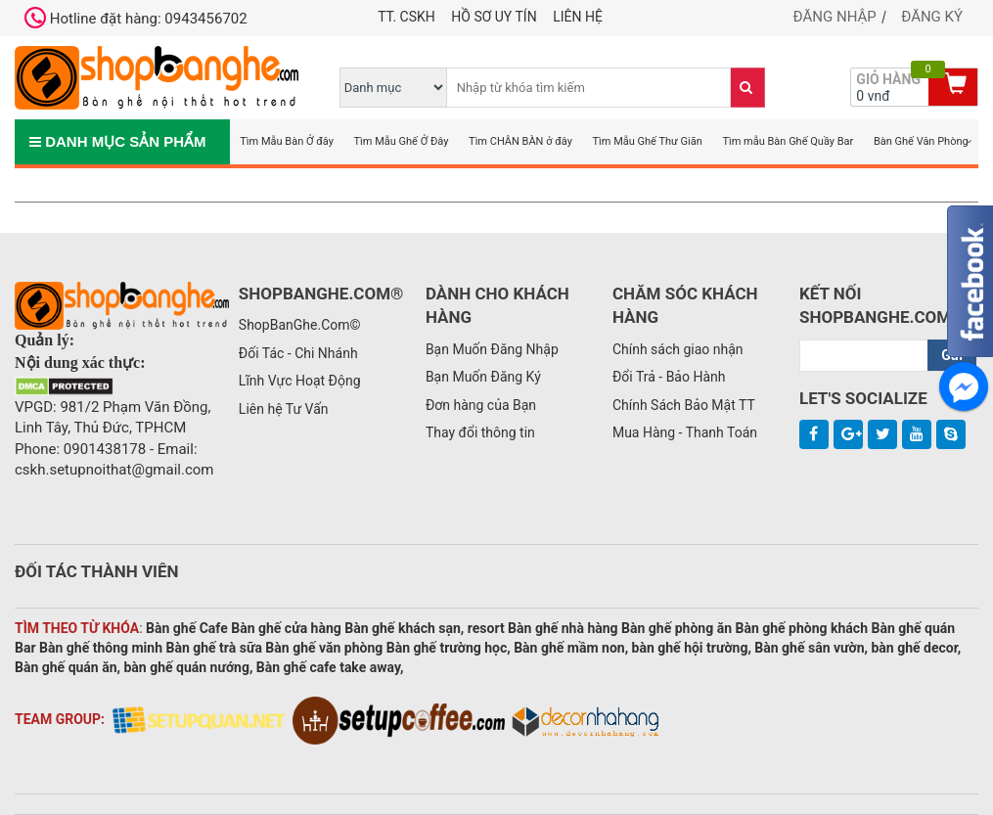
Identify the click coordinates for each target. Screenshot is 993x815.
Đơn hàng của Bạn (481, 405)
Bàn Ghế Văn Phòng (921, 141)
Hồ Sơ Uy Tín (493, 16)
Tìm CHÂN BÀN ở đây (520, 141)
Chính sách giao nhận (678, 349)
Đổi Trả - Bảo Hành (669, 377)
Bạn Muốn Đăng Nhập (492, 349)
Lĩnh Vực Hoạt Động (300, 380)
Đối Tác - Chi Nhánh (298, 353)
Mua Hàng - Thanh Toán (684, 432)
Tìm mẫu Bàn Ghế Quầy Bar (787, 141)
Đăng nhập (835, 16)
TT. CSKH (406, 16)
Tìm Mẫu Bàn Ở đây (287, 141)
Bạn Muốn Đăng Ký (483, 377)
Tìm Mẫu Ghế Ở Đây (401, 141)
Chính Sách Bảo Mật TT (683, 405)
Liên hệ (578, 16)
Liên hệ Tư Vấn (284, 409)
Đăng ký (932, 16)
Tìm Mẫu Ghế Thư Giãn (646, 141)
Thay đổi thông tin (480, 432)
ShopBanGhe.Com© (300, 325)
